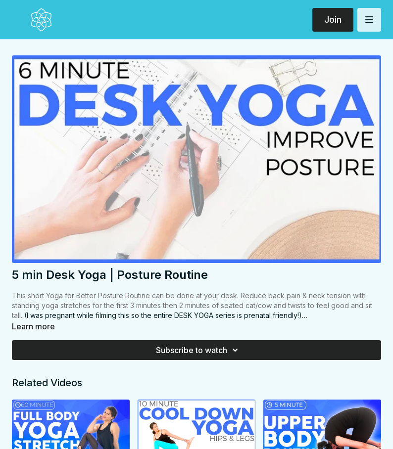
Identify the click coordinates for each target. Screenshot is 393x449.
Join (333, 19)
